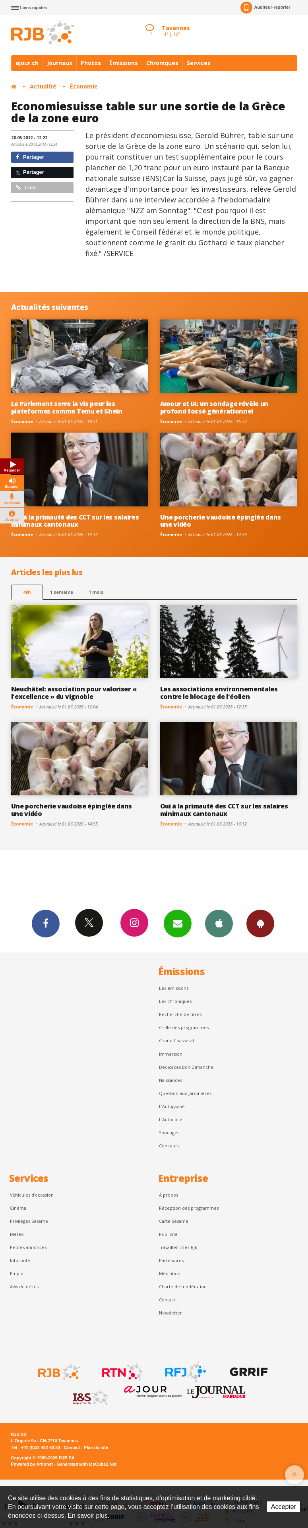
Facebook (46, 923)
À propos (168, 1194)
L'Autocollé (170, 1119)
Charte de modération (183, 1286)
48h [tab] (27, 592)
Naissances (170, 1080)
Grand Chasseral (176, 1040)
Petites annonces (28, 1247)
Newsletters (178, 923)
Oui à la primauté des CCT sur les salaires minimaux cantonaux (75, 521)
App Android (260, 923)
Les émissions (173, 988)
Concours (169, 1145)
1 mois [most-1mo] (96, 592)
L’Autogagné (172, 1106)
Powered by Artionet (32, 1464)
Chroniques (162, 63)
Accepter (283, 1506)
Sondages (169, 1132)
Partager (30, 157)
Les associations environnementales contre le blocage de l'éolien (219, 693)
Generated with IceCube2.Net (86, 1464)
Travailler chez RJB (178, 1247)
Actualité (43, 86)
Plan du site (96, 1447)
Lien (26, 188)
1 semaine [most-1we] (61, 592)
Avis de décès (24, 1286)
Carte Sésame (173, 1221)
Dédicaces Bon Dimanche (186, 1067)
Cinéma (18, 1207)
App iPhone (219, 923)
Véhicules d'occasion (32, 1194)
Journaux (59, 63)
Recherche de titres (180, 1014)
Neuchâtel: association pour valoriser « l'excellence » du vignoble (74, 693)
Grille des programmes (184, 1027)
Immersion (170, 1054)
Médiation (169, 1273)
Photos (91, 63)
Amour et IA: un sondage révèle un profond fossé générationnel (214, 407)
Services (199, 63)
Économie (84, 86)
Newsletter (170, 1312)
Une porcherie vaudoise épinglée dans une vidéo (220, 521)
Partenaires (171, 1260)
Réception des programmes (189, 1207)
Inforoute (20, 1260)
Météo (17, 1234)
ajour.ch (27, 63)
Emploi (17, 1273)
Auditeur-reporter (265, 7)
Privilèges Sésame (29, 1221)
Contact (167, 1299)
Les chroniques (175, 1001)
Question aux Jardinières (185, 1093)
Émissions (123, 63)
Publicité (168, 1234)
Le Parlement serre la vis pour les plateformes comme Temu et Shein (66, 407)
